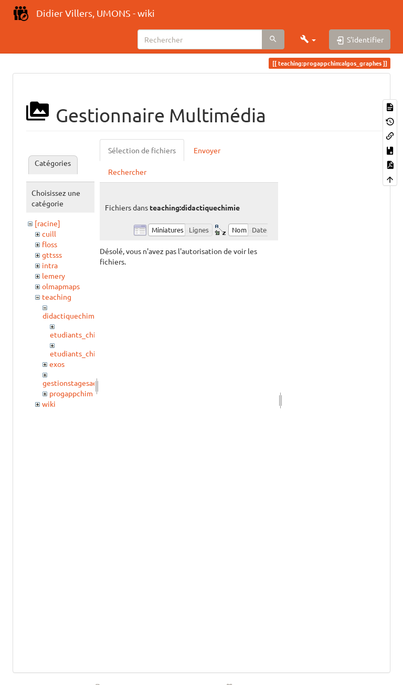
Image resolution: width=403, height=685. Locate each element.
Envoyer (207, 150)
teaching (56, 296)
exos (57, 363)
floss (49, 244)
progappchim (71, 393)
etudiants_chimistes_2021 (94, 353)
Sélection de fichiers (142, 150)
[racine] (47, 223)
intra (50, 265)
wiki (49, 403)
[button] (308, 39)
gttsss (52, 254)
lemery (53, 275)
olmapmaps (61, 286)
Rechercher (127, 171)
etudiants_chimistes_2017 (94, 334)
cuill (49, 233)
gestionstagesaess (73, 382)
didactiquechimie (72, 315)
